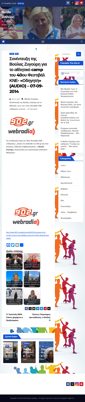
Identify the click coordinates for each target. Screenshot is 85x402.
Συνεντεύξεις (66, 206)
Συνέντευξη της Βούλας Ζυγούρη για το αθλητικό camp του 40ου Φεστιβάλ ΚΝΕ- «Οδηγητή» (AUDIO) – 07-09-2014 (28, 75)
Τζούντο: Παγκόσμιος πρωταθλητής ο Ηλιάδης (40, 317)
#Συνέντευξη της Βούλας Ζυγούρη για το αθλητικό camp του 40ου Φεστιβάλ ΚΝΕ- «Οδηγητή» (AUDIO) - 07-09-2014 (26, 105)
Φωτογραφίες (66, 218)
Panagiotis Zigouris (67, 398)
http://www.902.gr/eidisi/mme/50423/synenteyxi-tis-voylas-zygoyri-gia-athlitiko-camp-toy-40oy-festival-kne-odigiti (27, 235)
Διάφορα (64, 189)
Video (12, 54)
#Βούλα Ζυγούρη (31, 99)
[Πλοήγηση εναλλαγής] (43, 41)
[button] (82, 41)
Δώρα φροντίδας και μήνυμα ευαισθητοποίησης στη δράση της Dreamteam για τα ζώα (70, 118)
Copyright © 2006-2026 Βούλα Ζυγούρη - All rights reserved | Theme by (35, 398)
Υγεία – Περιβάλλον (69, 212)
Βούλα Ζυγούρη (15, 380)
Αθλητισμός (65, 177)
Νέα (17, 54)
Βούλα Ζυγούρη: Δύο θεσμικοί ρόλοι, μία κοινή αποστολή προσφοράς (71, 104)
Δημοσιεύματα (66, 183)
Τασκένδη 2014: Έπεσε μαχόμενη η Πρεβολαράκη (14, 317)
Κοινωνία (26, 343)
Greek (65, 73)
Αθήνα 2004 (66, 171)
